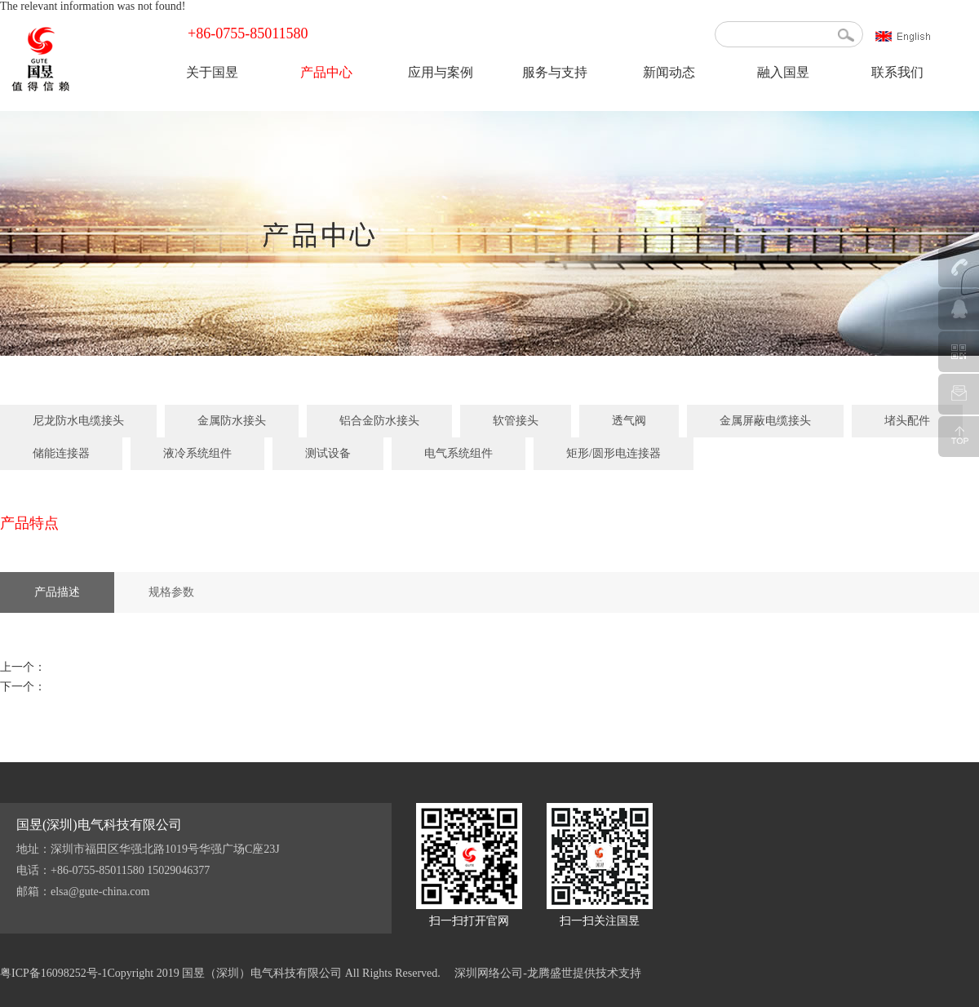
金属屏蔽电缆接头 (765, 421)
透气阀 (629, 421)
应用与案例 (440, 72)
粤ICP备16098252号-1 (53, 973)
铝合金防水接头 (379, 421)
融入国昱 (783, 72)
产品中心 (326, 72)
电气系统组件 (458, 453)
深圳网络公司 (488, 973)
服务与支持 (554, 72)
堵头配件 (907, 421)
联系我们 (897, 72)
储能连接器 (61, 453)
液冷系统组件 (197, 453)
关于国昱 (212, 72)
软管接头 (515, 421)
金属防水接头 (231, 421)
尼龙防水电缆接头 (78, 421)
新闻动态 (669, 72)
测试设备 (328, 453)
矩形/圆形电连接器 (613, 453)
